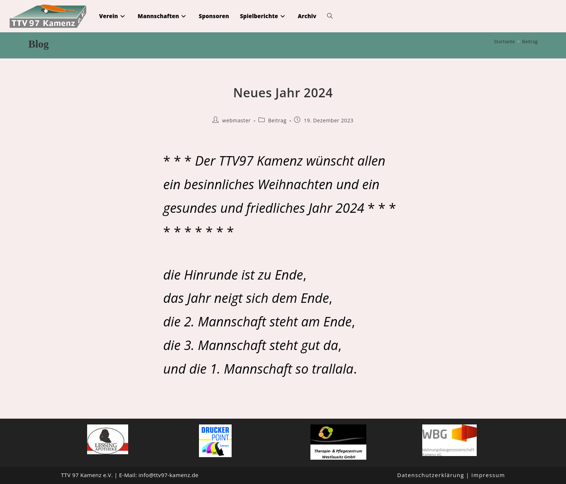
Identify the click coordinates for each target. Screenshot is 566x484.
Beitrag (530, 41)
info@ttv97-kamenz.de (169, 475)
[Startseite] (504, 41)
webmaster (236, 120)
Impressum (488, 475)
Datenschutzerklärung (430, 475)
